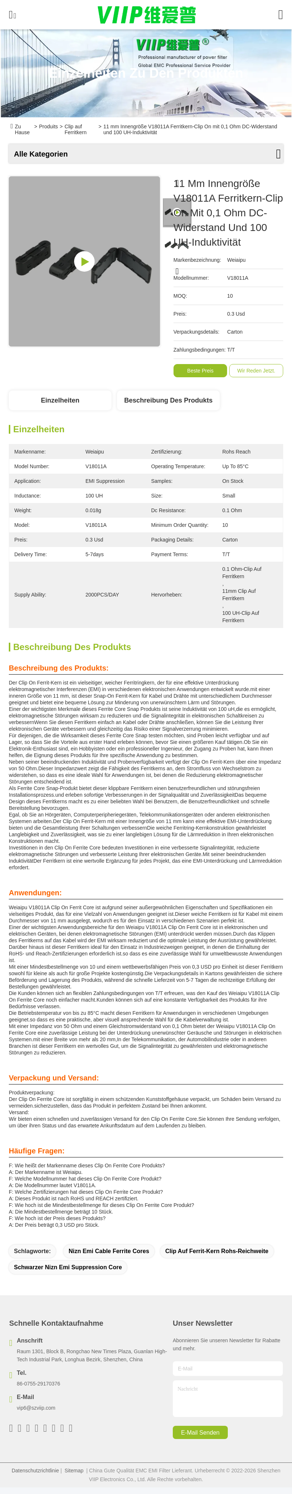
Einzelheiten (60, 400)
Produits (48, 126)
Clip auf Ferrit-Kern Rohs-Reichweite (217, 1251)
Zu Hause (22, 129)
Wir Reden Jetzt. (256, 371)
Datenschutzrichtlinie (35, 1470)
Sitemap (74, 1470)
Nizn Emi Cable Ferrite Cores (109, 1251)
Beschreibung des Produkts (168, 400)
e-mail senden (200, 1432)
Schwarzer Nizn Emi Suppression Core (68, 1267)
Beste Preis (200, 370)
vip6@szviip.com (36, 1408)
